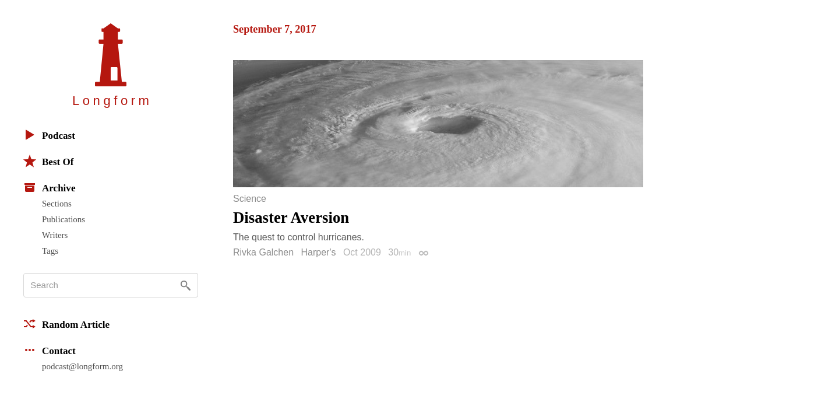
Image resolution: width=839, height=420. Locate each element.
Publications (63, 219)
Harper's (318, 252)
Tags (50, 251)
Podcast (49, 134)
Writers (55, 235)
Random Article (66, 323)
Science (249, 199)
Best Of (48, 161)
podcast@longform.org (82, 366)
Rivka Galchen (263, 252)
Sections (57, 203)
